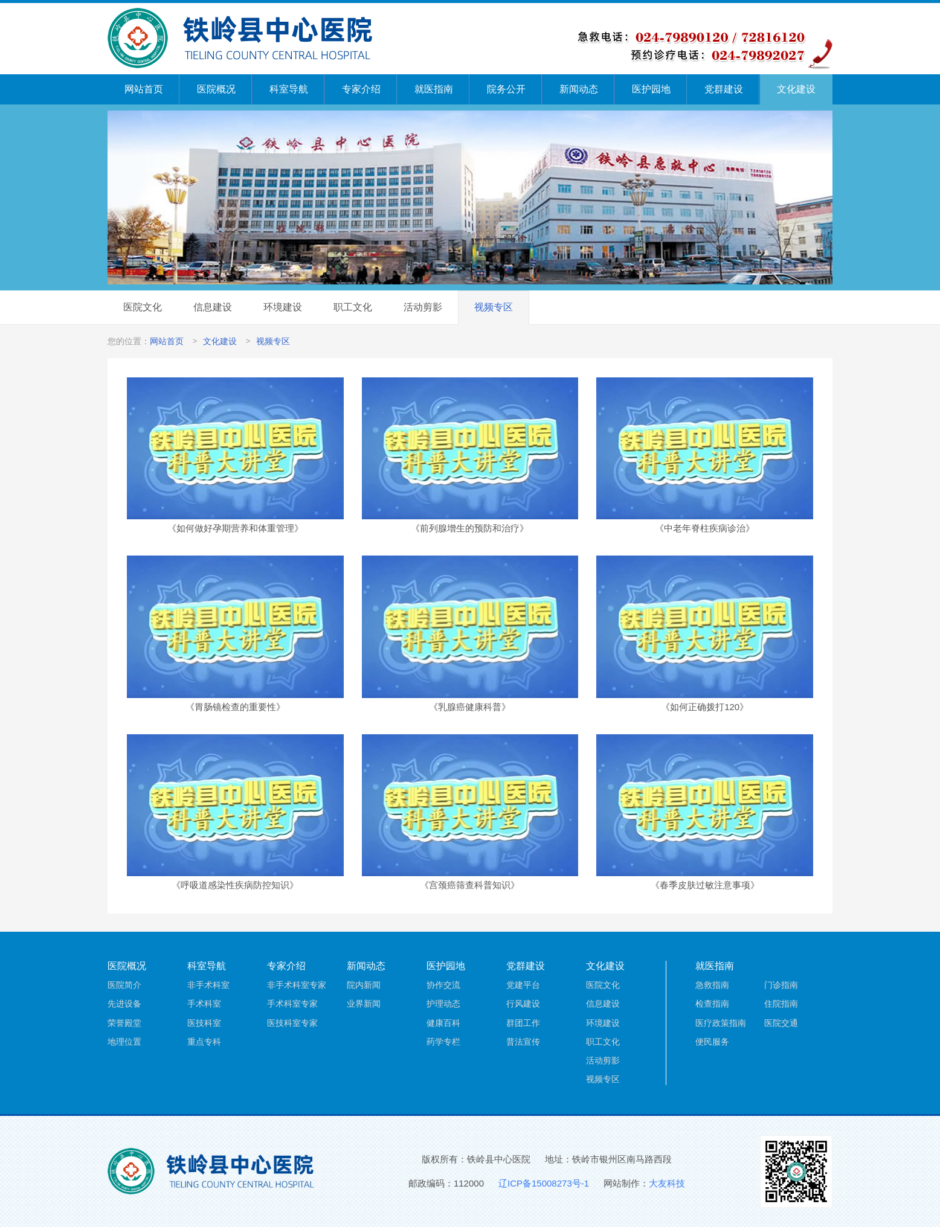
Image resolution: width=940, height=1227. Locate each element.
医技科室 (204, 1023)
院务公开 (506, 89)
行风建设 (523, 1003)
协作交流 (443, 985)
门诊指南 (781, 985)
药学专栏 (443, 1041)
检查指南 (712, 1003)
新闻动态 (578, 89)
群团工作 (523, 1023)
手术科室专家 (292, 1003)
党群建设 (723, 89)
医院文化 (142, 307)
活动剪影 (423, 307)
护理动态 (443, 1003)
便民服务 (712, 1041)
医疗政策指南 (720, 1023)
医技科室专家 (292, 1023)
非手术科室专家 (296, 985)
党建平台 (523, 985)
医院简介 (124, 985)
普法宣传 (523, 1041)
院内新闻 (364, 985)
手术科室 (204, 1003)
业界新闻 (364, 1003)
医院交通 (781, 1023)
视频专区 (493, 307)
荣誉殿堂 (124, 1023)
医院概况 (216, 89)
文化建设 (796, 89)
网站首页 (143, 89)
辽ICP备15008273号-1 (543, 1183)
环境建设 (282, 307)
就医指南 (433, 89)
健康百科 (443, 1023)
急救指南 (712, 985)
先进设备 (124, 1003)
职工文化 (352, 307)
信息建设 (212, 307)
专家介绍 (361, 89)
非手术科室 (208, 985)
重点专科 (204, 1041)
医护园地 (651, 89)
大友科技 (667, 1183)
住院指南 (781, 1003)
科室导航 (288, 89)
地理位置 (124, 1041)
